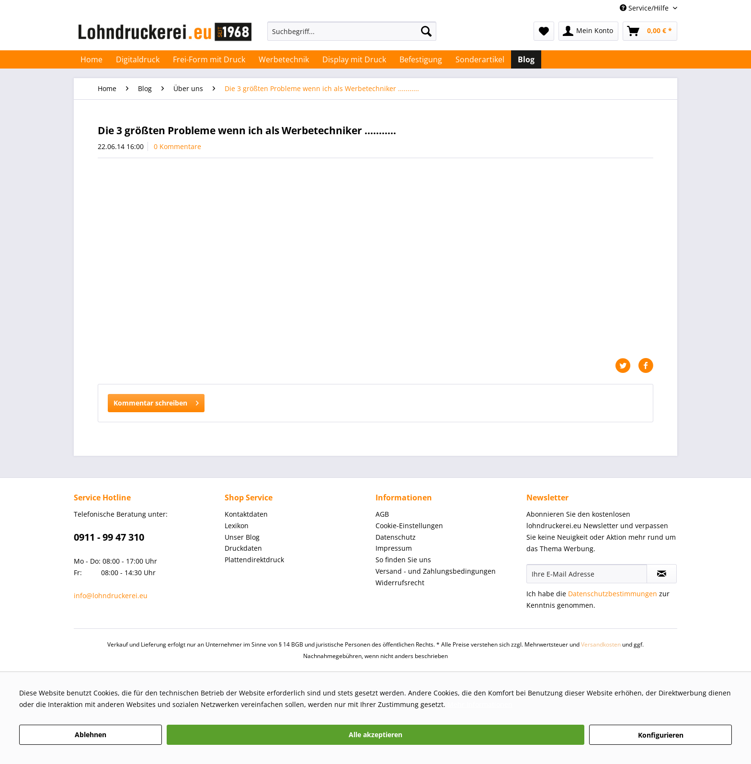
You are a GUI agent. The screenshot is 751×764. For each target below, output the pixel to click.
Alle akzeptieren (375, 734)
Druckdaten (243, 548)
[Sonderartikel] (480, 59)
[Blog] (526, 59)
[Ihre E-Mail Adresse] (586, 573)
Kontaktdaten (246, 514)
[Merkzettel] (544, 31)
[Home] (91, 59)
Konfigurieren (660, 735)
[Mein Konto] (588, 31)
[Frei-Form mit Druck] (209, 59)
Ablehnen (90, 734)
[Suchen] (426, 31)
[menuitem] (351, 36)
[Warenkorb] (650, 31)
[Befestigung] (421, 59)
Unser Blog (242, 537)
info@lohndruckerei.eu (111, 595)
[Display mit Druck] (354, 59)
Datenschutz (396, 537)
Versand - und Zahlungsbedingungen (436, 571)
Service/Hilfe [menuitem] (645, 7)
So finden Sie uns (403, 559)
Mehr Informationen (479, 704)
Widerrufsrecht (400, 582)
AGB (382, 514)
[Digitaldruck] (137, 59)
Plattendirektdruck (254, 559)
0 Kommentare (177, 146)
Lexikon (237, 525)
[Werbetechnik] (284, 59)
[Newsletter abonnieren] (662, 573)
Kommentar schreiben (156, 401)
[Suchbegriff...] (351, 31)
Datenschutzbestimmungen (612, 593)
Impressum (394, 548)
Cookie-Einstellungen (409, 525)
